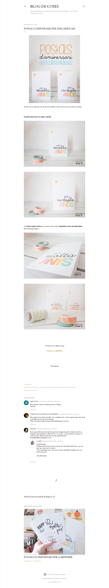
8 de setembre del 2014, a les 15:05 (52, 441)
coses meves (42, 387)
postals (73, 387)
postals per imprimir (30, 390)
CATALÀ (50, 351)
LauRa (39, 441)
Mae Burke (63, 578)
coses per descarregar (53, 387)
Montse (33, 429)
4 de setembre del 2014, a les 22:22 (49, 401)
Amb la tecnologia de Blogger (54, 574)
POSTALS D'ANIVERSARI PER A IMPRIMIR (48, 557)
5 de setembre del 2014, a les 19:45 (69, 414)
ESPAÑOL (58, 351)
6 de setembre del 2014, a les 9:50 (47, 429)
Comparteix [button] (27, 384)
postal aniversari (66, 387)
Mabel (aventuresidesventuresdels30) (44, 414)
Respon (33, 409)
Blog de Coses (44, 6)
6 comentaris (37, 561)
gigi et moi (34, 401)
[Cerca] (84, 6)
